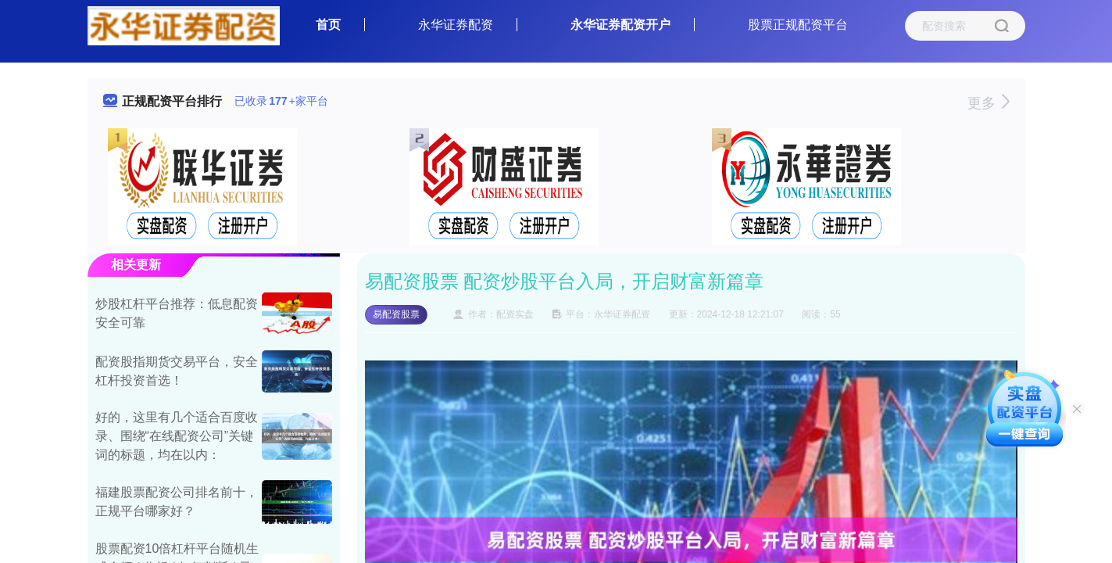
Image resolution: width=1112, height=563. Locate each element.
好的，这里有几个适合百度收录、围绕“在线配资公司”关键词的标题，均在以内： (176, 436)
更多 (988, 103)
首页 (328, 24)
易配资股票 (396, 314)
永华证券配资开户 (620, 24)
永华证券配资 (455, 24)
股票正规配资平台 (798, 24)
